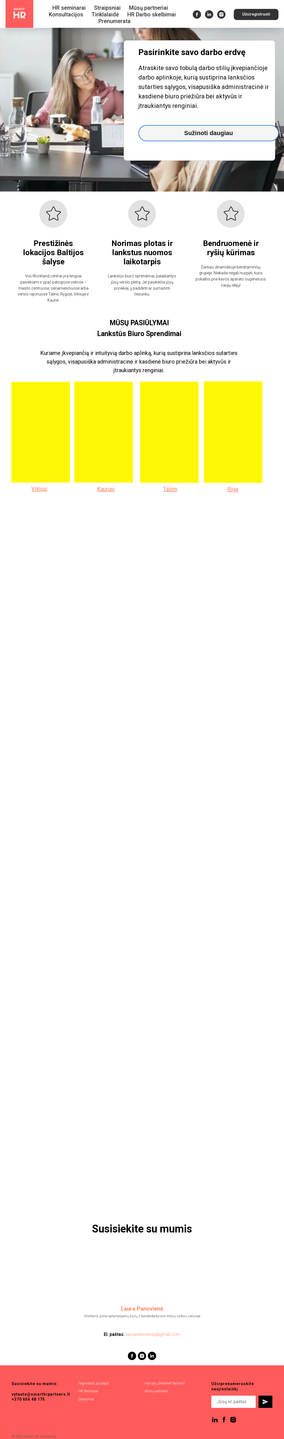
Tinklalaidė (105, 14)
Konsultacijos (66, 14)
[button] (256, 14)
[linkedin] (209, 14)
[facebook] (197, 14)
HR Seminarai (88, 1391)
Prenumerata (114, 21)
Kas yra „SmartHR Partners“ (165, 1383)
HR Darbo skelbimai (151, 14)
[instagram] (221, 14)
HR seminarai (69, 7)
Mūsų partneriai (148, 7)
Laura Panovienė (142, 1308)
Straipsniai (107, 7)
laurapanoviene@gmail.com (153, 1334)
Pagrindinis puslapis (93, 1383)
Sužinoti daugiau (208, 133)
